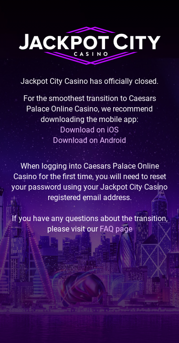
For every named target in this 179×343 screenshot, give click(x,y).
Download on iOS (89, 129)
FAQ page (116, 228)
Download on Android (89, 140)
